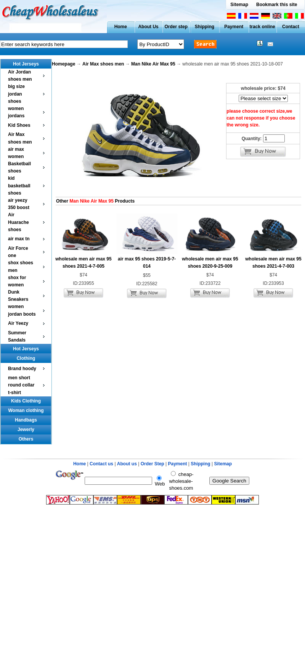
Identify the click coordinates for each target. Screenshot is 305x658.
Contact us (101, 463)
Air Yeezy (18, 323)
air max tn (19, 238)
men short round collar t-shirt (21, 385)
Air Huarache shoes (18, 222)
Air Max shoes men (103, 64)
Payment (233, 26)
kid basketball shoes (19, 185)
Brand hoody (22, 368)
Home (120, 26)
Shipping (204, 26)
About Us (148, 26)
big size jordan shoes (16, 94)
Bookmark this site (276, 4)
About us (127, 463)
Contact (290, 26)
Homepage (63, 64)
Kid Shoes (19, 125)
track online (262, 26)
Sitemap (239, 4)
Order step (176, 26)
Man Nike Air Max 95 (153, 64)
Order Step (153, 463)
